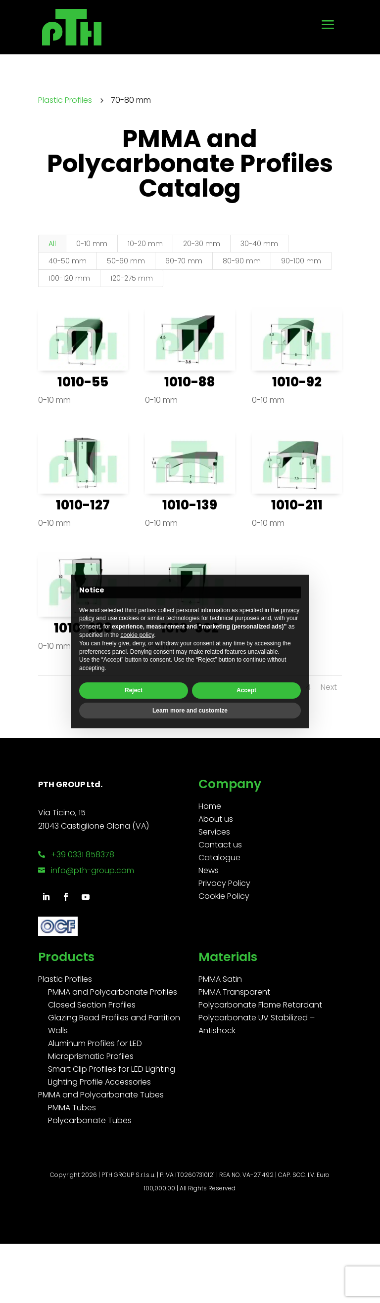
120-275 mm (131, 278)
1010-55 (82, 382)
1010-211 (297, 505)
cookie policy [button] (137, 634)
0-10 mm (91, 244)
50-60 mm (126, 261)
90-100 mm (301, 261)
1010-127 (83, 505)
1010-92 (297, 382)
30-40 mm (259, 244)
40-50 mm (67, 261)
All (52, 244)
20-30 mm (201, 244)
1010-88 (189, 382)
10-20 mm (145, 244)
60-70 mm (183, 261)
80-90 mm (242, 261)
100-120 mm (69, 278)
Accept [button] (246, 690)
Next (329, 687)
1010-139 (189, 505)
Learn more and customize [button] (190, 710)
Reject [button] (133, 690)
